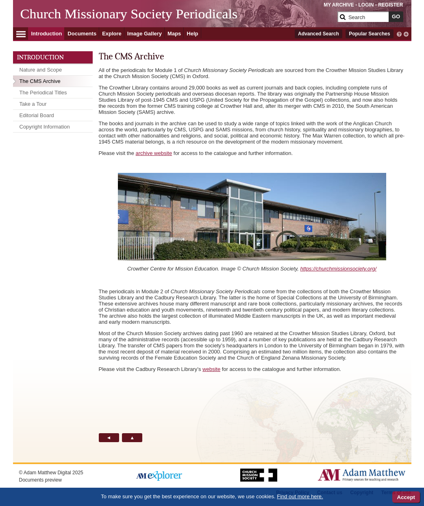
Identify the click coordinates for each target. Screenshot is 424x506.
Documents (81, 34)
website (211, 369)
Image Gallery (144, 34)
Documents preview (40, 480)
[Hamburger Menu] (20, 33)
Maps (174, 34)
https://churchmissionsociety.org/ (338, 269)
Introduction (46, 34)
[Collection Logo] (177, 20)
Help (192, 34)
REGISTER (390, 5)
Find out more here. (300, 496)
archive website (154, 153)
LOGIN (366, 5)
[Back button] (109, 437)
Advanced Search (318, 34)
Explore (112, 34)
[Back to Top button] (132, 437)
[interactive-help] (399, 33)
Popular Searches (369, 34)
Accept (406, 497)
